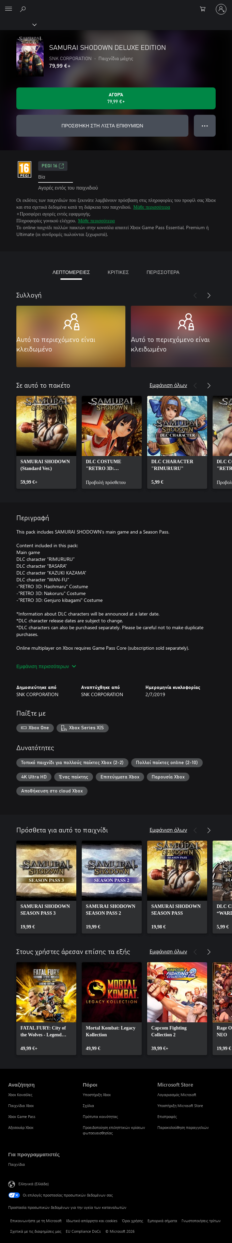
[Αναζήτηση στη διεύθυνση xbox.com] (24, 8)
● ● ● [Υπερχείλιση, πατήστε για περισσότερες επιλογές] (205, 125)
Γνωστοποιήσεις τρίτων (201, 1220)
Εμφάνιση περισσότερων (46, 666)
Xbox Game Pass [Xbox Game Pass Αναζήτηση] (21, 1116)
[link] (46, 442)
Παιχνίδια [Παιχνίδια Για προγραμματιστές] (16, 1164)
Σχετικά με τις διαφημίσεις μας (35, 1231)
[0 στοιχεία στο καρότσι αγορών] (205, 9)
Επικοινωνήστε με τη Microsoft (36, 1220)
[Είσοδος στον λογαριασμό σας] (221, 9)
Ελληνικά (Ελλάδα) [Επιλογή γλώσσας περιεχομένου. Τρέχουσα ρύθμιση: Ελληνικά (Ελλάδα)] (33, 1184)
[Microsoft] (116, 5)
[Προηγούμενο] (195, 295)
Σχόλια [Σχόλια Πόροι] (88, 1105)
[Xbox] (18, 24)
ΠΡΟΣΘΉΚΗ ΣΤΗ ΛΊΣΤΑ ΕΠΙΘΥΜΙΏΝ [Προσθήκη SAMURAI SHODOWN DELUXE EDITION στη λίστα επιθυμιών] (102, 125)
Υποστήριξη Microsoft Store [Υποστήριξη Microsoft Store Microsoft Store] (180, 1105)
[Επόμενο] (209, 295)
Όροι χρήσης (132, 1220)
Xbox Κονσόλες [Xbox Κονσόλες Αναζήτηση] (20, 1094)
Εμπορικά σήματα (162, 1220)
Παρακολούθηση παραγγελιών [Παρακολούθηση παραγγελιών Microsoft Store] (183, 1127)
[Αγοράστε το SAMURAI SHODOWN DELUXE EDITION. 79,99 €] (116, 98)
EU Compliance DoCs (83, 1231)
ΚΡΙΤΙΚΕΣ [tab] (118, 272)
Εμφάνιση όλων (168, 384)
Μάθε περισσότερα (151, 207)
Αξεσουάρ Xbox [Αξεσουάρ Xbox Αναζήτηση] (20, 1127)
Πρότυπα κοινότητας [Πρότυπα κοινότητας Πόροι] (100, 1116)
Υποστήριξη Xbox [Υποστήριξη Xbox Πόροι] (97, 1094)
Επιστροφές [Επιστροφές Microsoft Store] (167, 1116)
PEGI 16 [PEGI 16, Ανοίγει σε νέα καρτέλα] (53, 166)
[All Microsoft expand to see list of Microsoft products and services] (8, 9)
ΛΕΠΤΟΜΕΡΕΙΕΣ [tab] (71, 272)
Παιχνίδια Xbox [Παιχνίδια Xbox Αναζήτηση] (21, 1105)
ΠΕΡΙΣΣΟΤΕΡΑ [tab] (162, 272)
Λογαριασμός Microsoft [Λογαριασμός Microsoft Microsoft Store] (176, 1094)
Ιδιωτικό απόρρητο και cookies (92, 1220)
